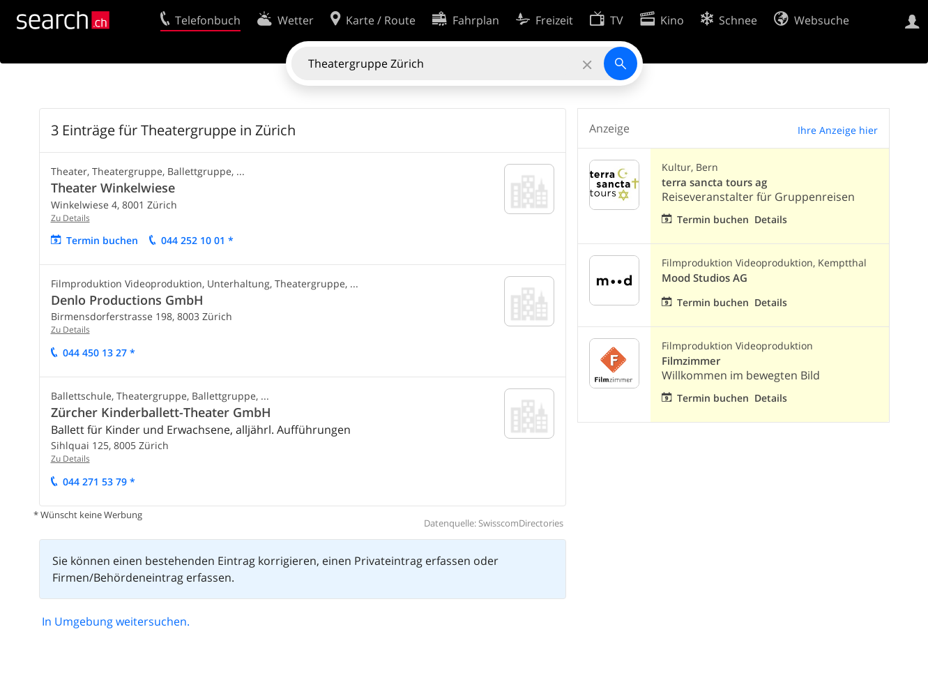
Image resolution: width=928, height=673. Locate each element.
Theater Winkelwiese (113, 187)
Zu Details (70, 218)
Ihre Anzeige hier (838, 130)
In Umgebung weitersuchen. (116, 621)
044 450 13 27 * (99, 352)
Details (770, 219)
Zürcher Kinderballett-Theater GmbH (161, 412)
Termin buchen (102, 240)
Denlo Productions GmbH (127, 300)
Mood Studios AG (704, 278)
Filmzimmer (691, 361)
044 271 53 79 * (99, 481)
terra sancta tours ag (714, 182)
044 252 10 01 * (197, 240)
